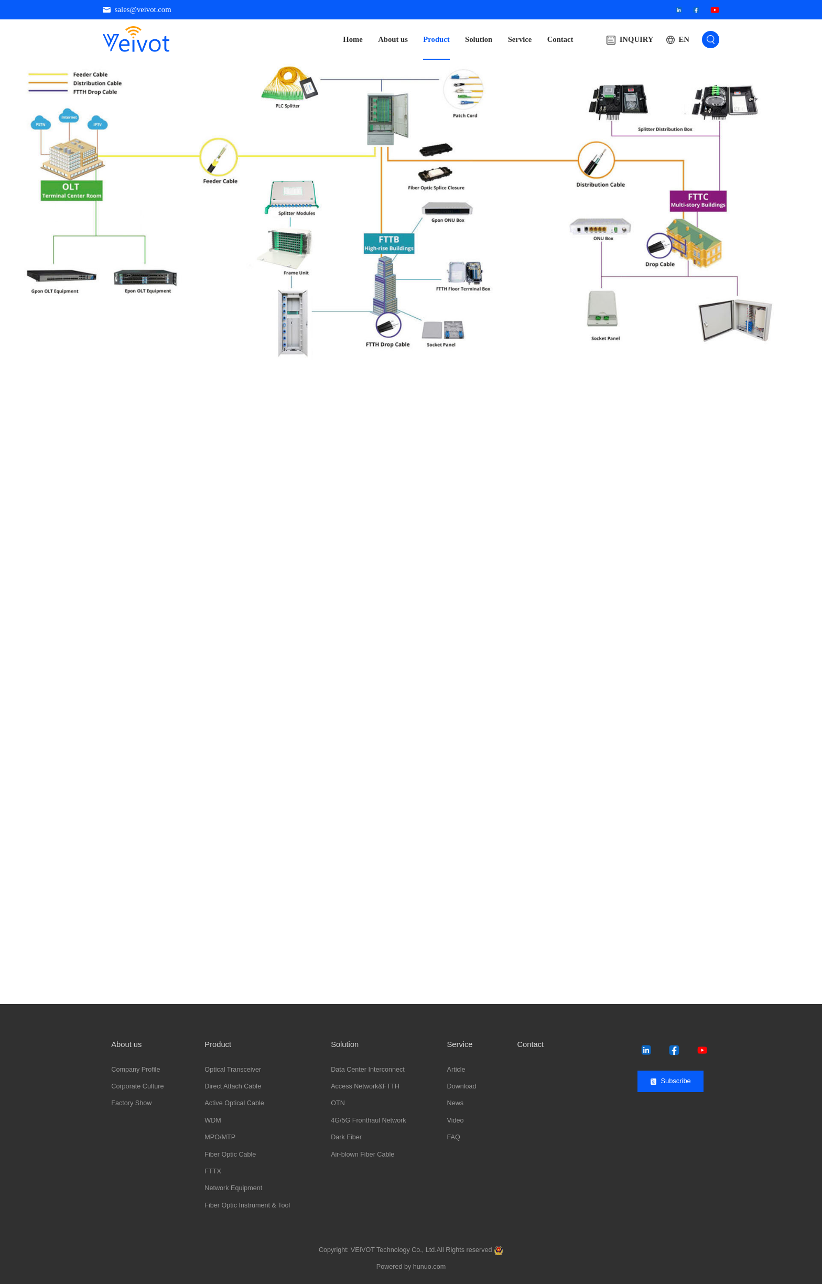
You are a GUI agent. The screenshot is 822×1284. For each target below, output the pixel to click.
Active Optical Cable (234, 1103)
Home (353, 39)
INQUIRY (630, 40)
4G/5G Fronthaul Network (368, 1120)
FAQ (453, 1137)
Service (520, 39)
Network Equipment (233, 1188)
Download (462, 1086)
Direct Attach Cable (232, 1086)
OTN (338, 1103)
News (455, 1103)
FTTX (212, 1171)
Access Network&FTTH (365, 1086)
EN (683, 39)
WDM (212, 1120)
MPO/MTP (219, 1137)
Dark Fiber (346, 1137)
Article (456, 1069)
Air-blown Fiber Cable (362, 1154)
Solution (478, 39)
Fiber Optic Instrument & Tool (247, 1205)
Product (436, 39)
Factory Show (131, 1103)
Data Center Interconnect (368, 1069)
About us (393, 39)
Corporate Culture (137, 1086)
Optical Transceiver (232, 1069)
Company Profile (135, 1069)
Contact (560, 39)
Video (455, 1120)
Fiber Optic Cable (230, 1154)
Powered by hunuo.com (411, 1266)
